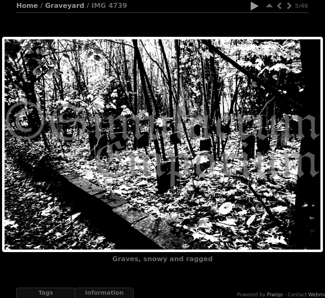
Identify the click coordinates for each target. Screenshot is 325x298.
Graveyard (65, 6)
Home (27, 6)
